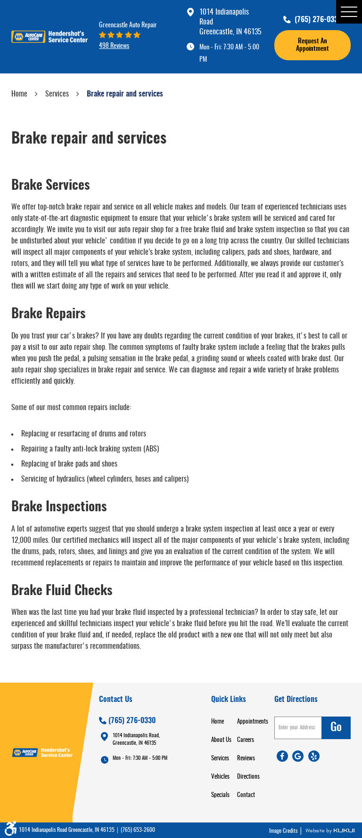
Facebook (282, 756)
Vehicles (220, 777)
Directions (248, 777)
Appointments (252, 722)
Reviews (246, 759)
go (336, 727)
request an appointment (312, 45)
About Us (221, 740)
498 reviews (114, 45)
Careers (245, 740)
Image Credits (284, 831)
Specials (220, 795)
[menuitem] (224, 722)
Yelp (314, 756)
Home (19, 94)
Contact (246, 795)
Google (298, 756)
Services (57, 94)
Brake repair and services (125, 94)
